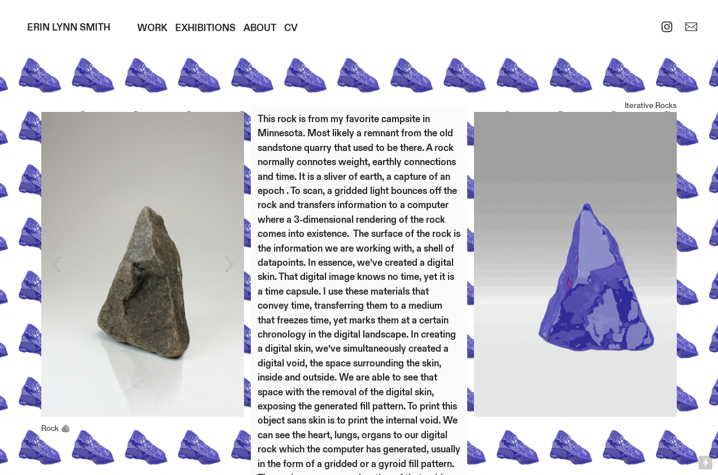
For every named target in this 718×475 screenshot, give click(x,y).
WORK (152, 28)
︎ (691, 27)
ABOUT (259, 28)
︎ (666, 27)
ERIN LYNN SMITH (68, 27)
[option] (142, 283)
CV (291, 28)
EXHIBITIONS (205, 28)
